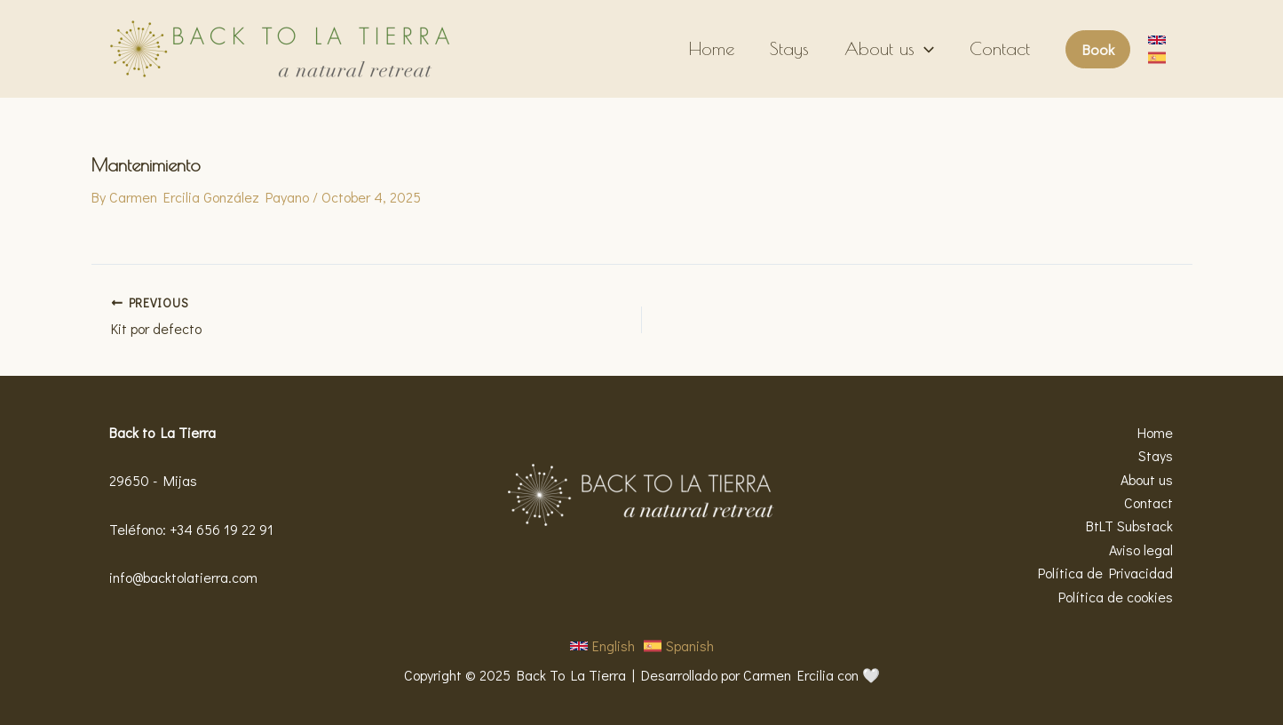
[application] (924, 49)
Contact (1000, 48)
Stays (789, 48)
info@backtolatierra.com (183, 577)
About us (889, 49)
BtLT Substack (1130, 525)
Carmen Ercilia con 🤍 (811, 674)
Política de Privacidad (1106, 572)
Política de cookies (1116, 596)
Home (711, 48)
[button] (1097, 49)
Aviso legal (1142, 549)
